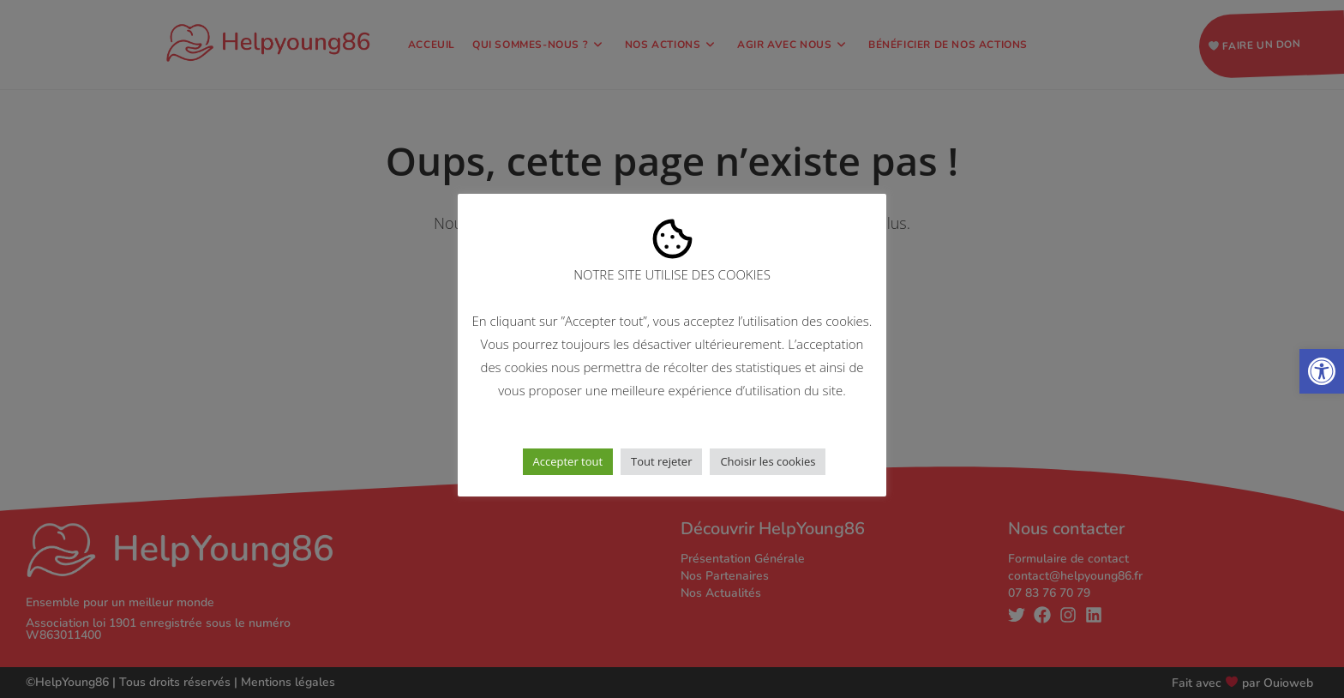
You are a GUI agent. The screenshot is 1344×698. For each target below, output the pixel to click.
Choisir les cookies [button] (767, 461)
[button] (1321, 371)
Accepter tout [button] (568, 461)
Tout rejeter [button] (661, 461)
